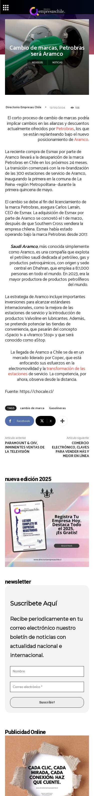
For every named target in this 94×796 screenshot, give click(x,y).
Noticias (57, 62)
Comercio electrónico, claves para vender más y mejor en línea (70, 449)
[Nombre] (47, 671)
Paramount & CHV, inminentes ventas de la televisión (25, 447)
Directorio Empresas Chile (23, 107)
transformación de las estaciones (46, 371)
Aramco (81, 140)
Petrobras (65, 129)
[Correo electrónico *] (47, 687)
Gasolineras (57, 408)
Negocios (37, 62)
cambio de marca (32, 408)
